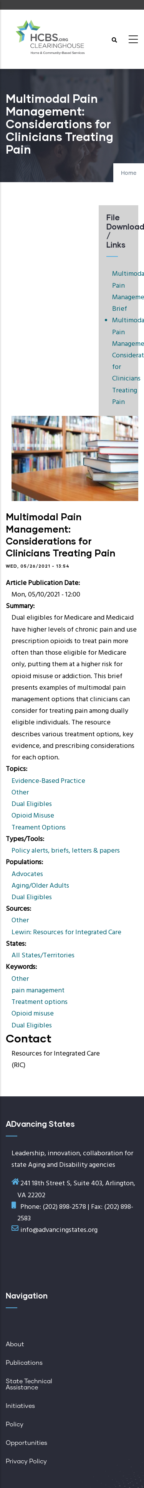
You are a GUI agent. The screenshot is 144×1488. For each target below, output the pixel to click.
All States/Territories (43, 955)
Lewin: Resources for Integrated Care (66, 932)
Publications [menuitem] (24, 1363)
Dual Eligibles (32, 804)
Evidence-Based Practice (48, 781)
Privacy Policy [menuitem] (26, 1461)
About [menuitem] (15, 1344)
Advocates (27, 874)
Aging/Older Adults (40, 885)
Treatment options (40, 1002)
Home (128, 173)
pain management (38, 990)
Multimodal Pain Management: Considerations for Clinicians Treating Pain (121, 361)
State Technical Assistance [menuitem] (29, 1384)
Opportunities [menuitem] (26, 1443)
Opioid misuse (33, 1013)
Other (20, 792)
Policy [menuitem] (14, 1424)
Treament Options (39, 827)
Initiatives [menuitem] (20, 1406)
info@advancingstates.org (59, 1230)
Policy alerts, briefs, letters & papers (66, 850)
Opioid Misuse (33, 815)
